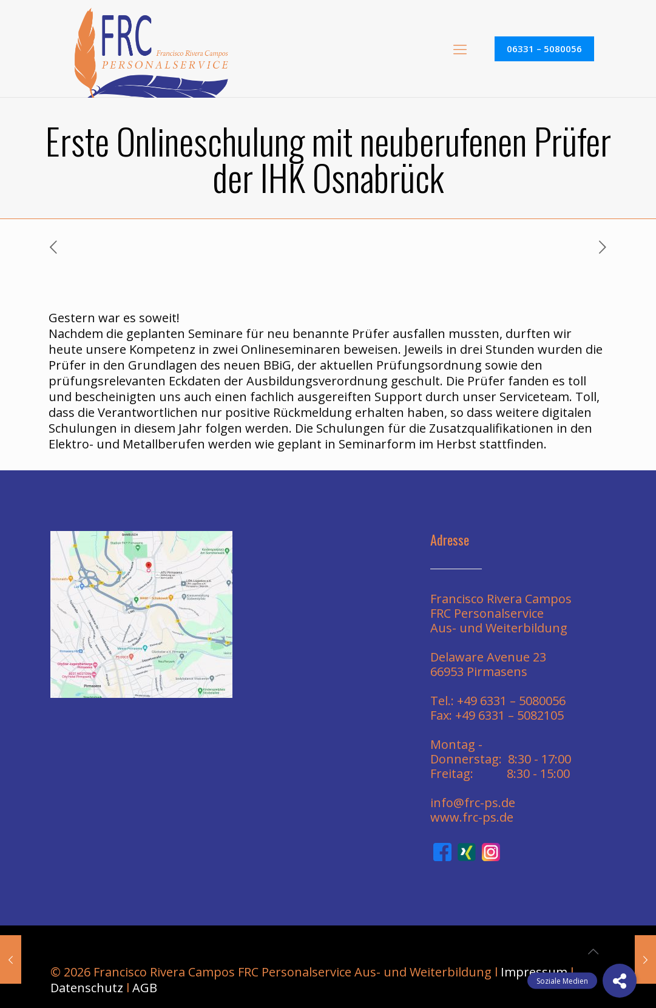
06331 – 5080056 (544, 48)
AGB (144, 987)
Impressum (534, 972)
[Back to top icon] (593, 951)
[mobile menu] (460, 48)
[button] (620, 981)
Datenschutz (86, 987)
